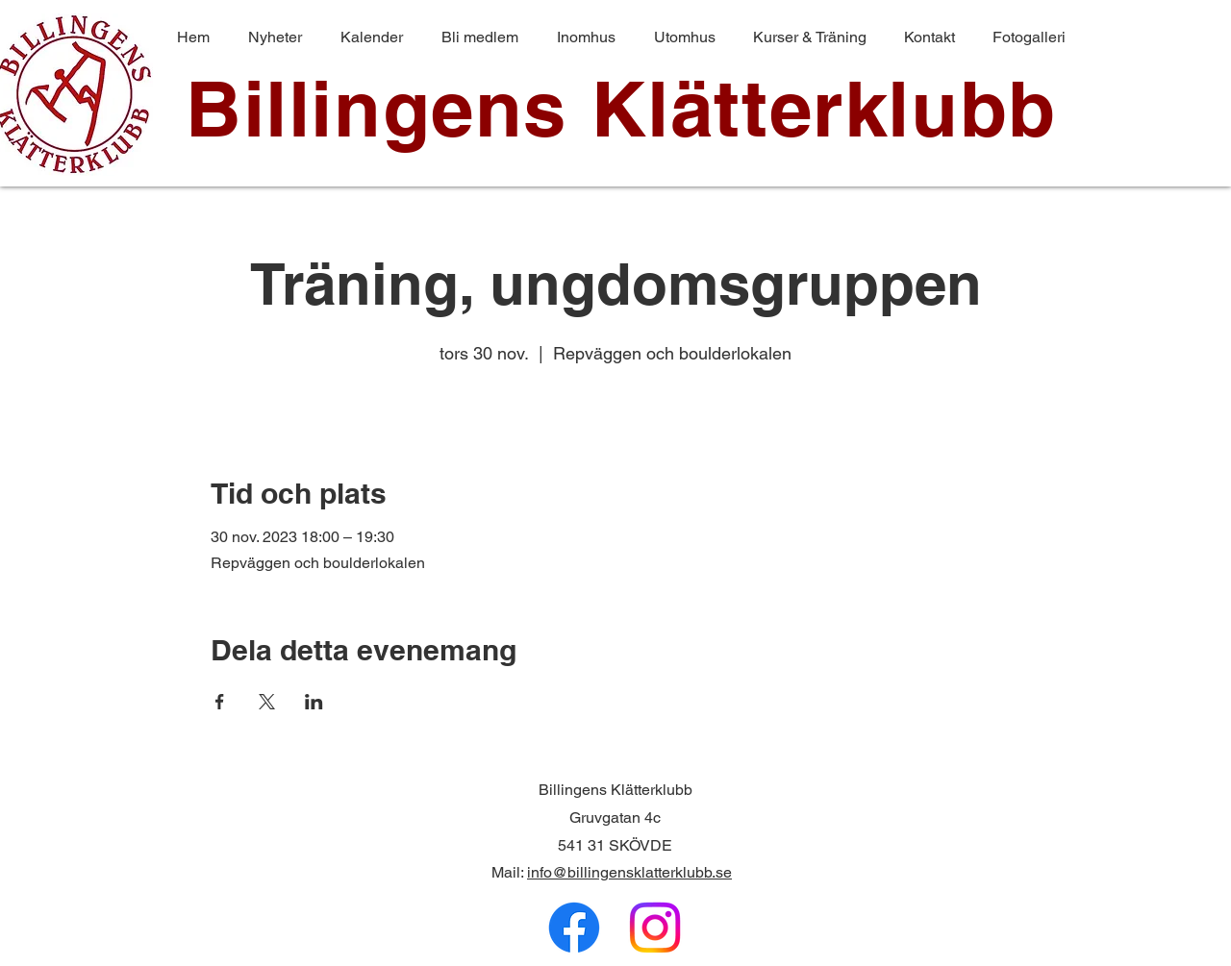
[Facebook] (574, 927)
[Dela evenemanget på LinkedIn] (314, 701)
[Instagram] (655, 927)
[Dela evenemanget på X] (267, 701)
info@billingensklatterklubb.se (629, 872)
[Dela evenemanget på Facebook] (220, 701)
